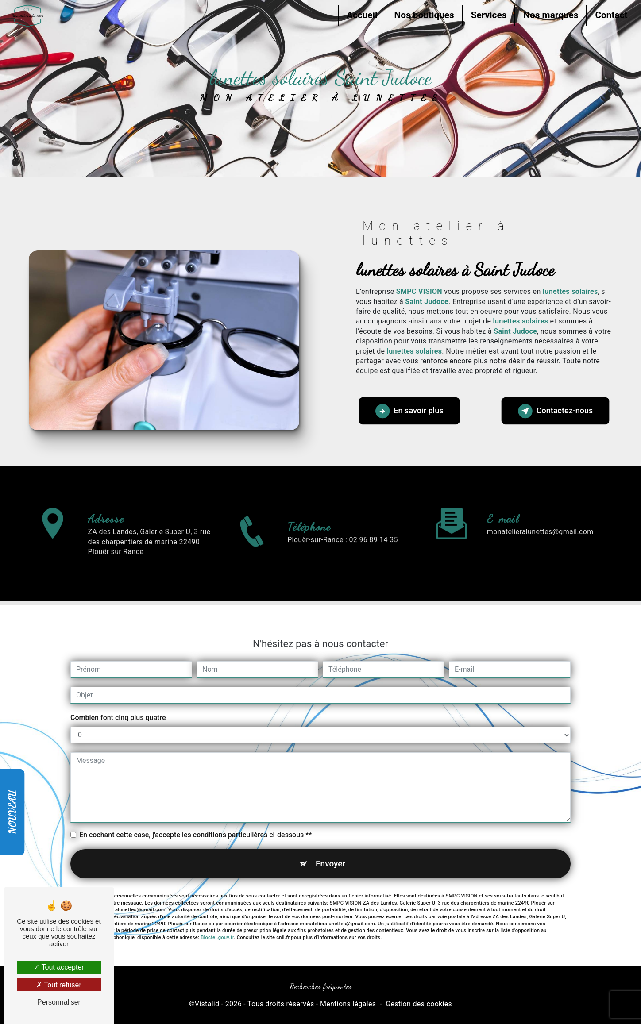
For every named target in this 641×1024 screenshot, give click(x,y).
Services (487, 15)
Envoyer (331, 826)
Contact (610, 15)
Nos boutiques (422, 15)
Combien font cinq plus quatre (118, 680)
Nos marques (549, 15)
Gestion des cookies (419, 1004)
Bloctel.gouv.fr (217, 901)
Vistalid (207, 1004)
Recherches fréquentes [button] (321, 986)
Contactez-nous (554, 411)
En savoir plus (410, 411)
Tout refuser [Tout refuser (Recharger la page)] (58, 985)
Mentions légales (348, 1004)
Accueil (360, 15)
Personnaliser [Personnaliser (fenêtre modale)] (59, 1002)
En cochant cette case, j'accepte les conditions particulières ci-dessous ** (195, 797)
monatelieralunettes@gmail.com (540, 494)
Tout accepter (59, 967)
